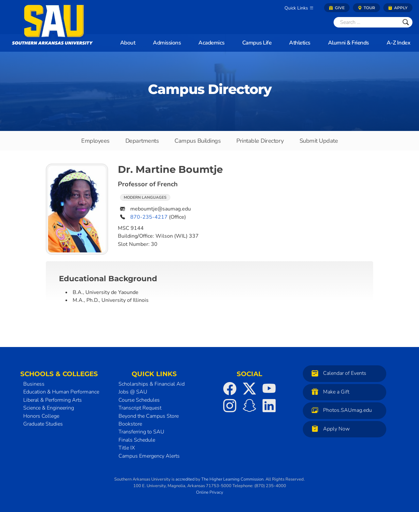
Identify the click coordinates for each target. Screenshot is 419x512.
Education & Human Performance (61, 391)
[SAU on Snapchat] (249, 405)
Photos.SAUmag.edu (340, 410)
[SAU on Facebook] (230, 388)
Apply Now (329, 428)
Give (337, 7)
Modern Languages (145, 197)
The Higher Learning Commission (232, 479)
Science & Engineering (48, 407)
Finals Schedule (136, 440)
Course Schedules (139, 400)
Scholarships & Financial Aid (151, 384)
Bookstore (130, 424)
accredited (184, 479)
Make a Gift (328, 391)
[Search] (366, 22)
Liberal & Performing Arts (52, 400)
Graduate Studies (43, 424)
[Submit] (406, 22)
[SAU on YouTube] (269, 388)
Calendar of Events (337, 373)
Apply (398, 7)
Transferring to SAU (141, 431)
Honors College (41, 416)
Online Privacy (209, 492)
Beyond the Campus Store (148, 416)
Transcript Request (139, 407)
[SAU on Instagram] (230, 405)
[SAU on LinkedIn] (269, 405)
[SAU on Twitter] (249, 388)
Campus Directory (209, 89)
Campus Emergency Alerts (149, 456)
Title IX (126, 447)
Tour (366, 7)
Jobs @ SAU (132, 391)
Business (34, 384)
